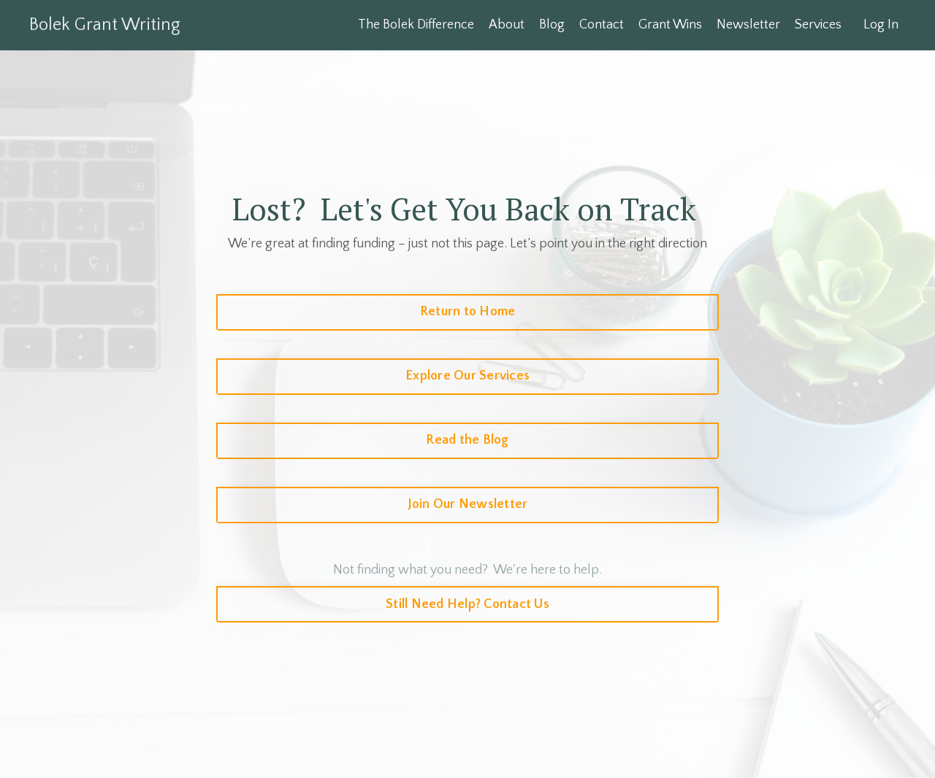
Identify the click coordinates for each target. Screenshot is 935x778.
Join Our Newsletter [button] (468, 504)
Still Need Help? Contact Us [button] (467, 604)
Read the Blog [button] (467, 440)
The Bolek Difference (416, 25)
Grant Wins (670, 25)
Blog (552, 25)
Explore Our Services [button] (467, 376)
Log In (880, 25)
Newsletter (748, 25)
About (506, 25)
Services (818, 25)
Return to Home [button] (468, 311)
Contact (601, 25)
